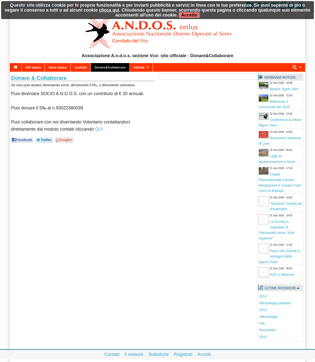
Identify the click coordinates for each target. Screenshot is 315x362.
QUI (99, 129)
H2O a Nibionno (282, 274)
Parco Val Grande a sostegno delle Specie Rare (279, 256)
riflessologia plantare (275, 303)
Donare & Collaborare (39, 78)
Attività (139, 67)
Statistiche (158, 354)
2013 (263, 310)
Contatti (81, 67)
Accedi (204, 354)
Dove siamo (58, 67)
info (262, 323)
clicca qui (109, 10)
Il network (134, 354)
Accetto (189, 15)
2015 (263, 337)
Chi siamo (33, 67)
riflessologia (268, 317)
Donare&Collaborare (110, 67)
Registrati (183, 354)
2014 (263, 296)
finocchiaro (267, 330)
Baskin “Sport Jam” (284, 89)
